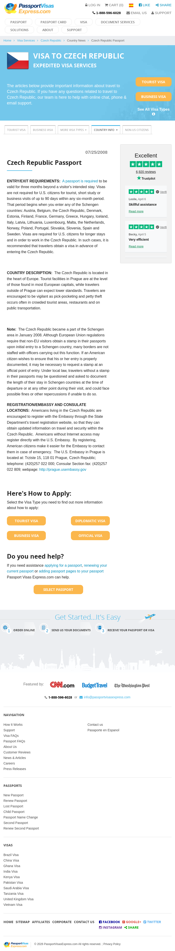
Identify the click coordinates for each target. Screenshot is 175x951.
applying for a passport (63, 565)
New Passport (13, 795)
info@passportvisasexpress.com (104, 697)
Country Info (106, 130)
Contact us (95, 724)
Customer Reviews (16, 752)
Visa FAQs (11, 736)
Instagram (110, 927)
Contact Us (84, 922)
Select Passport (58, 589)
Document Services (118, 22)
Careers (9, 763)
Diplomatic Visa (90, 520)
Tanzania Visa (13, 893)
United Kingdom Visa (18, 899)
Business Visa (153, 96)
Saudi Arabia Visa (16, 888)
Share (164, 5)
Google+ (131, 922)
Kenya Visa (11, 877)
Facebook (109, 922)
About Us (10, 747)
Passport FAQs (14, 741)
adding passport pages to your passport (71, 571)
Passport (18, 22)
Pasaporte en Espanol (103, 730)
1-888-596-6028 (60, 697)
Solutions (19, 30)
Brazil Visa (11, 855)
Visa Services (26, 40)
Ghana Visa (11, 866)
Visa (83, 22)
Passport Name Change (20, 817)
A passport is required (80, 181)
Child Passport (13, 812)
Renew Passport (15, 801)
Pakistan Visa (13, 882)
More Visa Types (73, 130)
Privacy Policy (112, 944)
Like (144, 5)
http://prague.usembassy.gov (62, 469)
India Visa (10, 871)
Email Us (136, 13)
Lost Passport (13, 806)
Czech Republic (51, 40)
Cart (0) (114, 5)
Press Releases (14, 769)
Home (7, 40)
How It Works (13, 724)
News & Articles (14, 758)
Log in (92, 5)
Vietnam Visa (12, 905)
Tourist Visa (153, 82)
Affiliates (41, 922)
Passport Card (53, 22)
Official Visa (90, 535)
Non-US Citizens (137, 130)
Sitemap (23, 922)
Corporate (62, 922)
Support (161, 13)
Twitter (152, 922)
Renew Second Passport (21, 828)
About (47, 30)
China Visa (11, 860)
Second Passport (15, 823)
